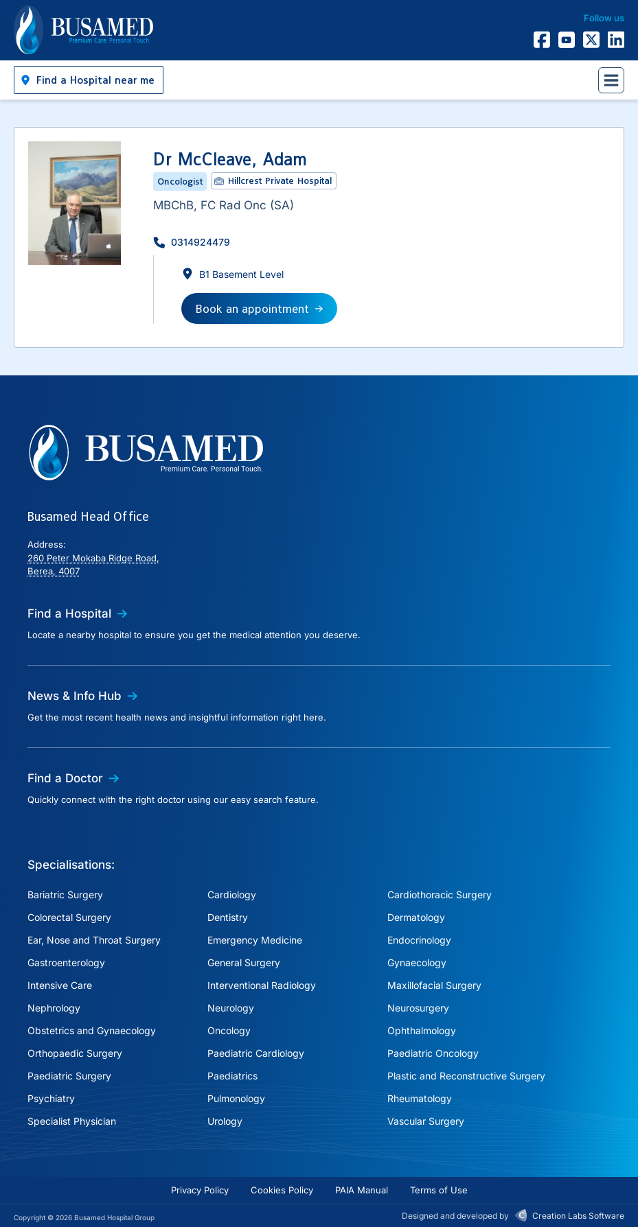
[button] (88, 80)
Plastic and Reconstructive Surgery (466, 1076)
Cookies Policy (282, 1189)
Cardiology (231, 894)
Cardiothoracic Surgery (439, 894)
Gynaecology (416, 962)
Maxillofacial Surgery (434, 985)
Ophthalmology (421, 1030)
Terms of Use (439, 1189)
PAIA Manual (361, 1189)
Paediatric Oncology (433, 1053)
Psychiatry (51, 1098)
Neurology (230, 1008)
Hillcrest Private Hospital (280, 180)
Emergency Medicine (254, 940)
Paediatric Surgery (69, 1076)
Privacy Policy (200, 1189)
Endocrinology (419, 940)
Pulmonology (236, 1098)
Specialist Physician (71, 1121)
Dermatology (416, 917)
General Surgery (243, 962)
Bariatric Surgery (65, 894)
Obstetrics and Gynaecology (91, 1030)
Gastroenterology (66, 962)
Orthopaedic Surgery (74, 1053)
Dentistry (227, 917)
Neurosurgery (418, 1008)
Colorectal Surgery (69, 917)
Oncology (229, 1030)
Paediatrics (232, 1076)
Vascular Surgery (425, 1121)
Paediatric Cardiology (255, 1053)
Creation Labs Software (578, 1216)
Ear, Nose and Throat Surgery (94, 940)
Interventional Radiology (261, 985)
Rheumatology (419, 1098)
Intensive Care (59, 985)
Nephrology (53, 1008)
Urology (224, 1121)
